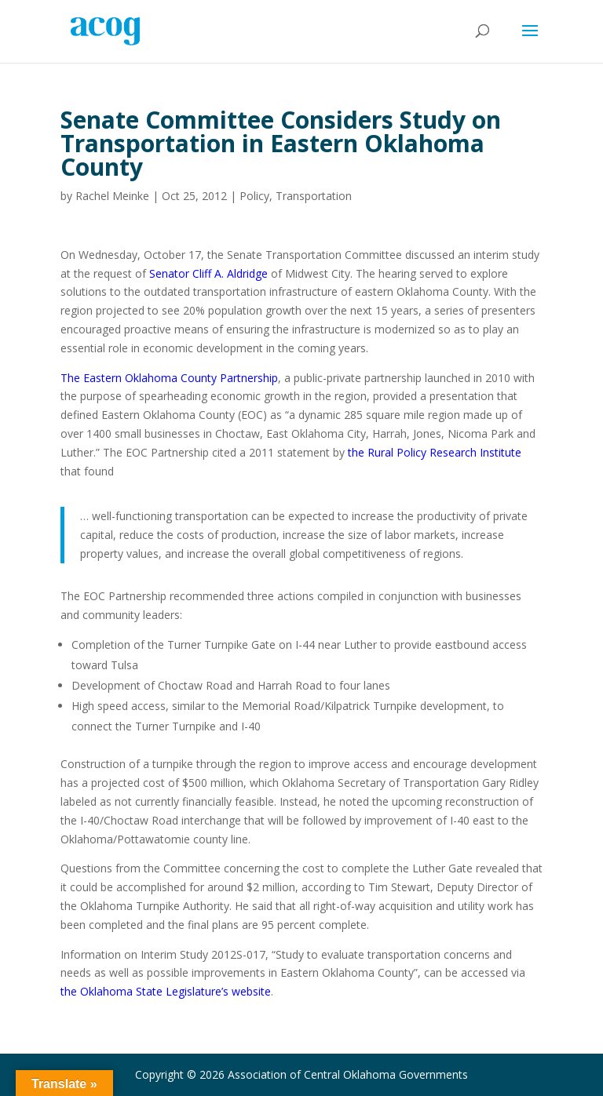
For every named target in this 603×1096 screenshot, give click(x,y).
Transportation (314, 195)
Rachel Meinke (112, 195)
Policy (254, 195)
